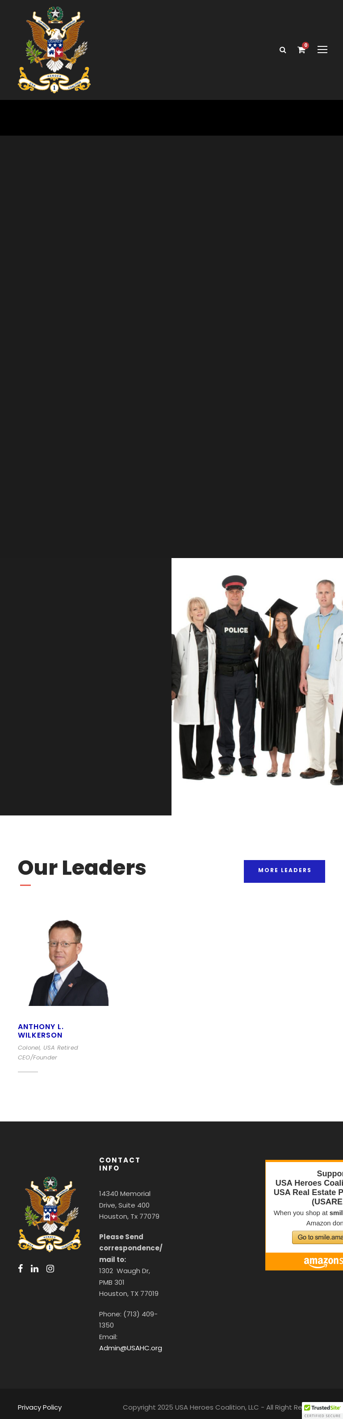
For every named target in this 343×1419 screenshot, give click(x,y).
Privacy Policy (38, 1399)
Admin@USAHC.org (129, 1340)
